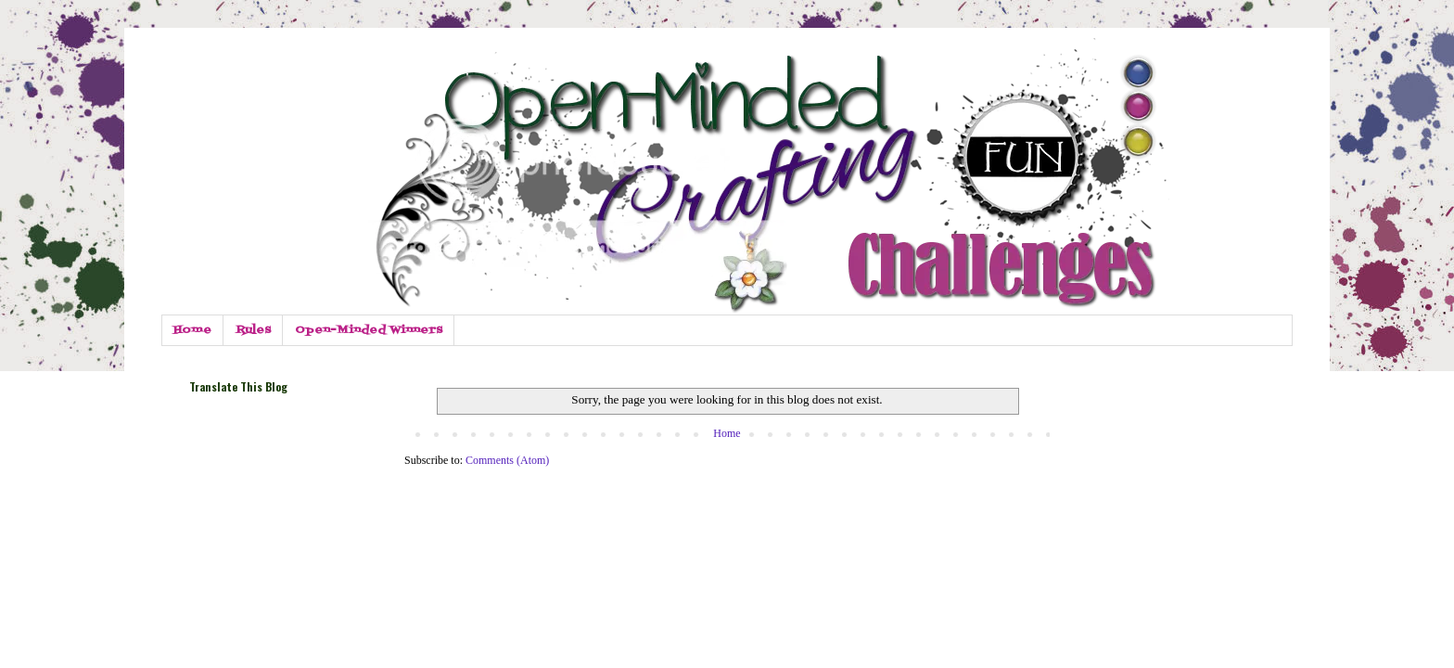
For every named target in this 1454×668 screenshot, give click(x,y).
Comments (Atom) (507, 460)
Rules (253, 330)
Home (192, 330)
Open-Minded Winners (368, 330)
